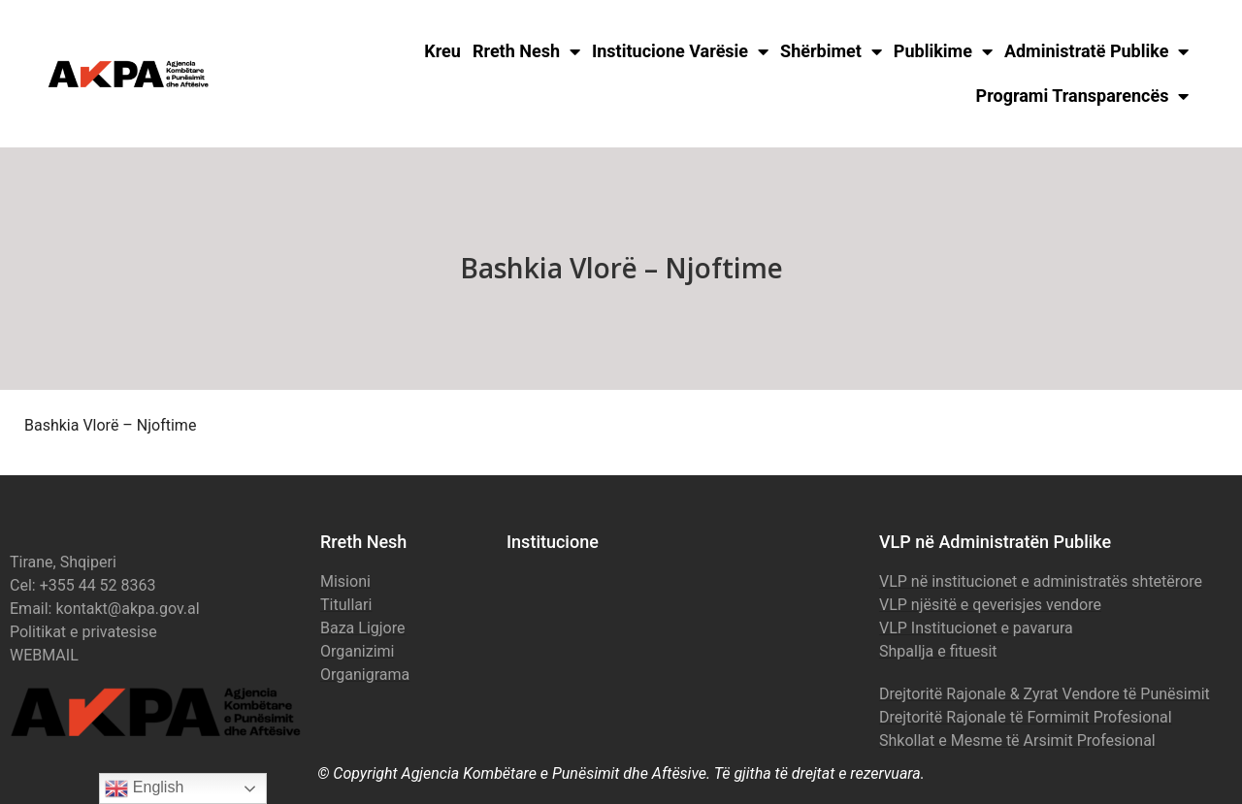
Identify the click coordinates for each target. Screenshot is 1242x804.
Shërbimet (831, 51)
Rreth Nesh (526, 51)
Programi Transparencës (1083, 96)
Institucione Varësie (680, 51)
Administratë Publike (1097, 51)
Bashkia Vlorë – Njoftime (110, 425)
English (144, 788)
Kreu (442, 51)
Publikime (943, 51)
